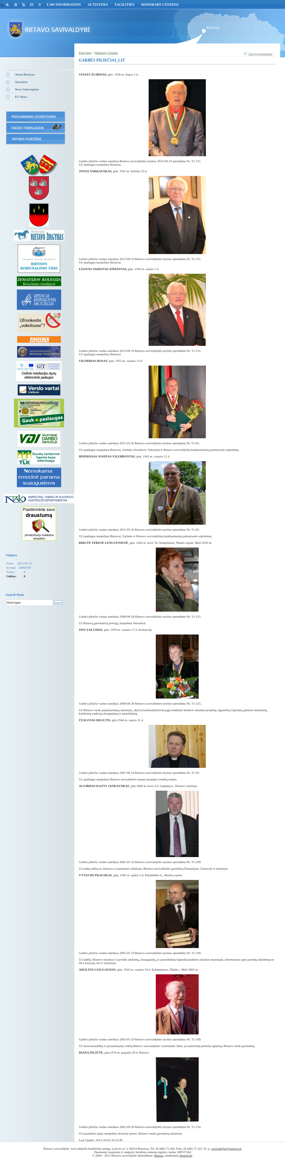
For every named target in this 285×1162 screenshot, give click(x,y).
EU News (21, 96)
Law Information (64, 5)
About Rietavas (24, 74)
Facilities (124, 5)
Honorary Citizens (160, 5)
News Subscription (27, 89)
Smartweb (185, 1155)
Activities (98, 5)
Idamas (158, 1155)
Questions (21, 82)
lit (2, 4)
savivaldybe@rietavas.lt (226, 1148)
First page (85, 52)
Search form (15, 595)
